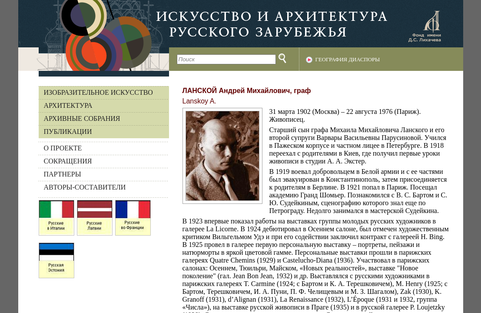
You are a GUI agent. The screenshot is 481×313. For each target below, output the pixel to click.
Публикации (68, 131)
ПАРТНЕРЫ (62, 174)
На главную (93, 35)
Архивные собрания (82, 118)
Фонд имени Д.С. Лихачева (424, 26)
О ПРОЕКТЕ (63, 148)
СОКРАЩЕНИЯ (68, 161)
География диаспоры (347, 60)
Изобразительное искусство (98, 92)
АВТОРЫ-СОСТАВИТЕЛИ (85, 187)
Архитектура (68, 105)
